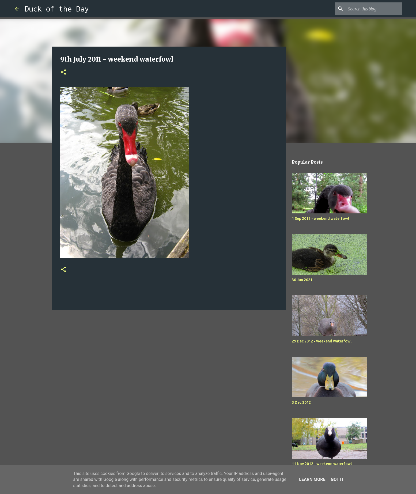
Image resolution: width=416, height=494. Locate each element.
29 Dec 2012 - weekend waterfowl (321, 341)
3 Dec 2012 (301, 402)
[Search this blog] (374, 8)
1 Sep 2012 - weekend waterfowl (320, 218)
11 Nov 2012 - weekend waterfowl (322, 464)
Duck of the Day (57, 8)
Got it (337, 479)
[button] (63, 72)
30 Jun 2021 (302, 280)
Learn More (312, 479)
